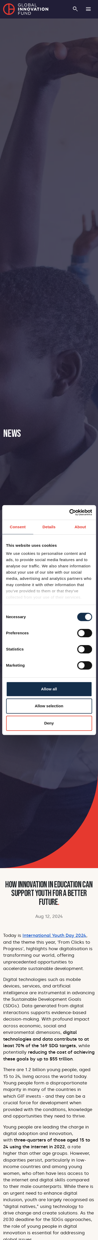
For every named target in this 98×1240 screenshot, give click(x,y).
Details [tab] (49, 527)
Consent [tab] (18, 527)
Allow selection (49, 706)
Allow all (49, 689)
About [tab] (80, 527)
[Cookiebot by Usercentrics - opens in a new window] (70, 512)
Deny (49, 723)
